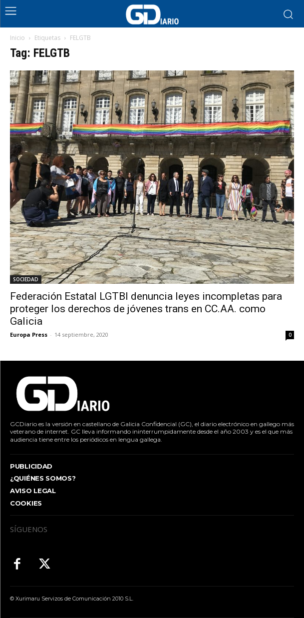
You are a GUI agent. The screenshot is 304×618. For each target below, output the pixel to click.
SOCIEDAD (25, 279)
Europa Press (28, 334)
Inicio (17, 37)
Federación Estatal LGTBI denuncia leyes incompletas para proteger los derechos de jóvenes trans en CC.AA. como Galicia (146, 308)
